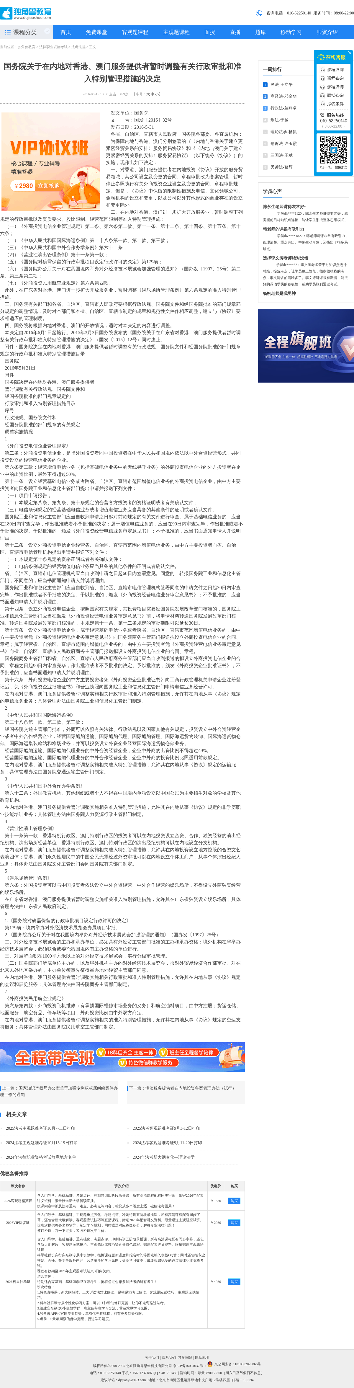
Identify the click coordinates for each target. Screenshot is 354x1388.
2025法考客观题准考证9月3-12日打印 (166, 1128)
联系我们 (169, 1358)
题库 (260, 32)
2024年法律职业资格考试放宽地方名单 (41, 1157)
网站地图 (202, 1358)
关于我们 (152, 1358)
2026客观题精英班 (18, 1201)
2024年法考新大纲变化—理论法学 (164, 1157)
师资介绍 (327, 32)
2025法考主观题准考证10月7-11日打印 (40, 1128)
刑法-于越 (280, 120)
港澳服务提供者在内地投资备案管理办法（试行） (190, 1088)
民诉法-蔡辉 (282, 167)
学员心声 (272, 191)
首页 (65, 32)
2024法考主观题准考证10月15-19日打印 (42, 1143)
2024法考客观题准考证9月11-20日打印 (167, 1143)
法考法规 (78, 47)
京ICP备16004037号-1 (189, 1366)
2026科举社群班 (18, 1282)
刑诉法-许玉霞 (284, 143)
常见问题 (185, 1358)
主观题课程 (176, 32)
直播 (235, 32)
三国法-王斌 (282, 155)
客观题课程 (135, 32)
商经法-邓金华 (284, 96)
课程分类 (25, 32)
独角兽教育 (26, 47)
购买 (234, 1201)
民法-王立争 (282, 84)
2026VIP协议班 (18, 1223)
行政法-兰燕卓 (284, 108)
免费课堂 (96, 32)
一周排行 (272, 69)
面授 (209, 32)
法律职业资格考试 (53, 47)
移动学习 (291, 32)
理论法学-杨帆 (284, 132)
